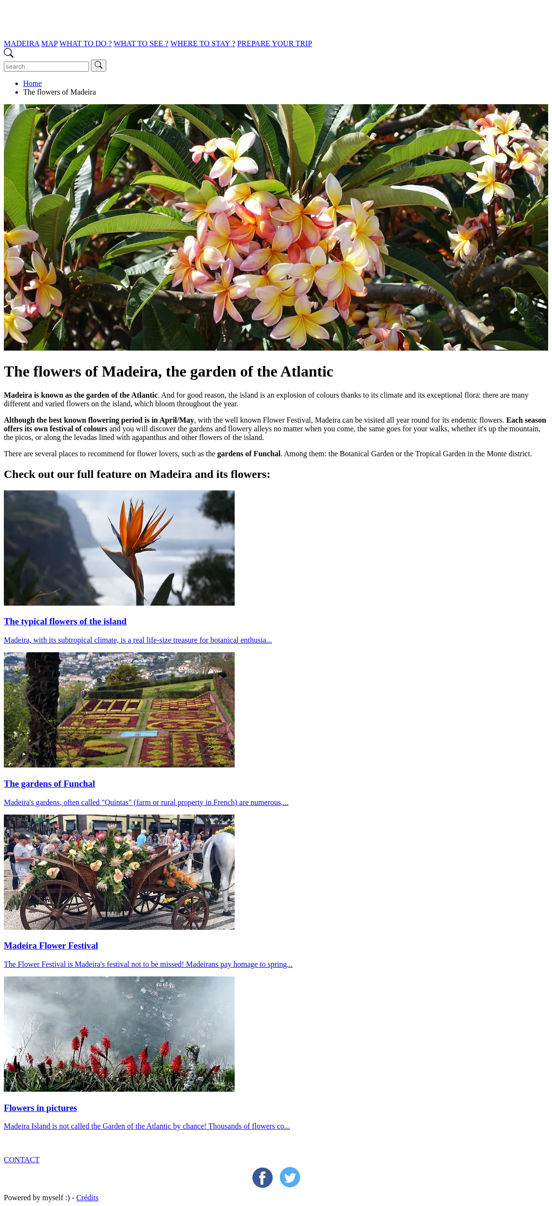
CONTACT (21, 1160)
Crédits (87, 1198)
